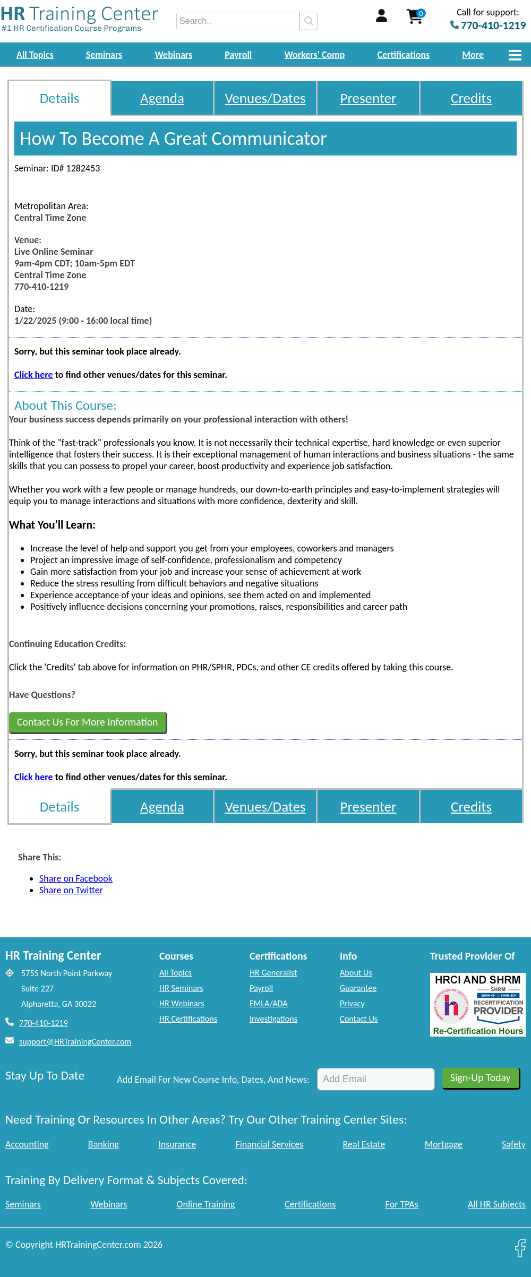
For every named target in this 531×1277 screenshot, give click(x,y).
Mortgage (444, 1144)
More (473, 55)
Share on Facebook (76, 878)
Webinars (173, 55)
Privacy (352, 1003)
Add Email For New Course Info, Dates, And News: (213, 1079)
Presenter (368, 98)
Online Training (206, 1204)
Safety (514, 1144)
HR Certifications (188, 1019)
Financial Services (269, 1144)
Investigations (273, 1019)
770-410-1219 (43, 1023)
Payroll (238, 55)
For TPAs (402, 1204)
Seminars (104, 55)
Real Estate (364, 1144)
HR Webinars (181, 1003)
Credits (471, 98)
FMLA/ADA (269, 1003)
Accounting (27, 1144)
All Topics (35, 55)
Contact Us (359, 1019)
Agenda (162, 98)
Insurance (177, 1144)
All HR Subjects (497, 1204)
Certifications (404, 55)
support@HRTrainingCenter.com (75, 1042)
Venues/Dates (265, 98)
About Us (356, 973)
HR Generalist (273, 973)
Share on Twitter (71, 890)
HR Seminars (181, 988)
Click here (33, 375)
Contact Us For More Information (87, 721)
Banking (103, 1144)
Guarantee (358, 988)
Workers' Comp (314, 55)
